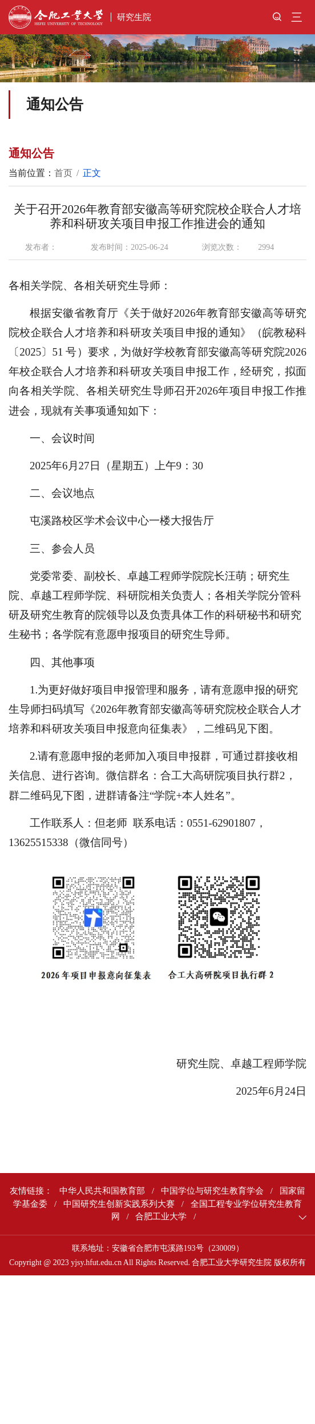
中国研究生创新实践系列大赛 (119, 1203)
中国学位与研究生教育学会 (212, 1190)
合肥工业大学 (161, 1216)
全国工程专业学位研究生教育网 (206, 1210)
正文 (92, 173)
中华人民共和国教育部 (102, 1190)
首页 (63, 173)
